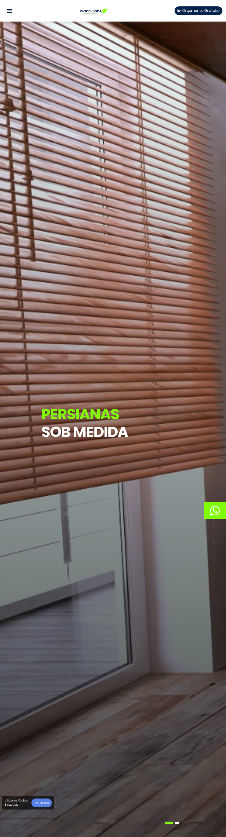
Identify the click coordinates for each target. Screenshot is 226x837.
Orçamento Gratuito (198, 10)
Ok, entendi (42, 802)
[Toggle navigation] (9, 11)
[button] (169, 823)
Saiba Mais (11, 804)
